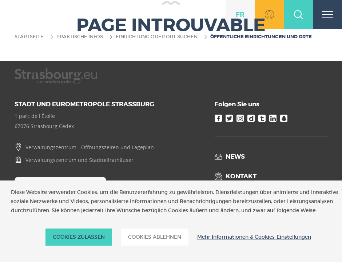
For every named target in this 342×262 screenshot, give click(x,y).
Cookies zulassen (79, 237)
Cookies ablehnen (154, 237)
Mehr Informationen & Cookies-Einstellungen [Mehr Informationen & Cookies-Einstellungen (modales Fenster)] (254, 237)
